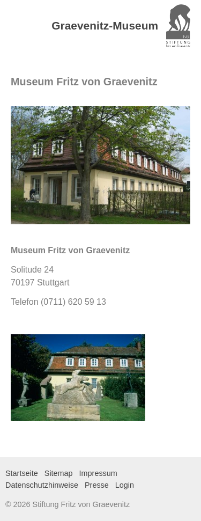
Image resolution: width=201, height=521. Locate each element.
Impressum (98, 473)
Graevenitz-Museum (104, 25)
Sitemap (58, 473)
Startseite (21, 473)
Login (124, 485)
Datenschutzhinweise (41, 485)
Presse (97, 485)
